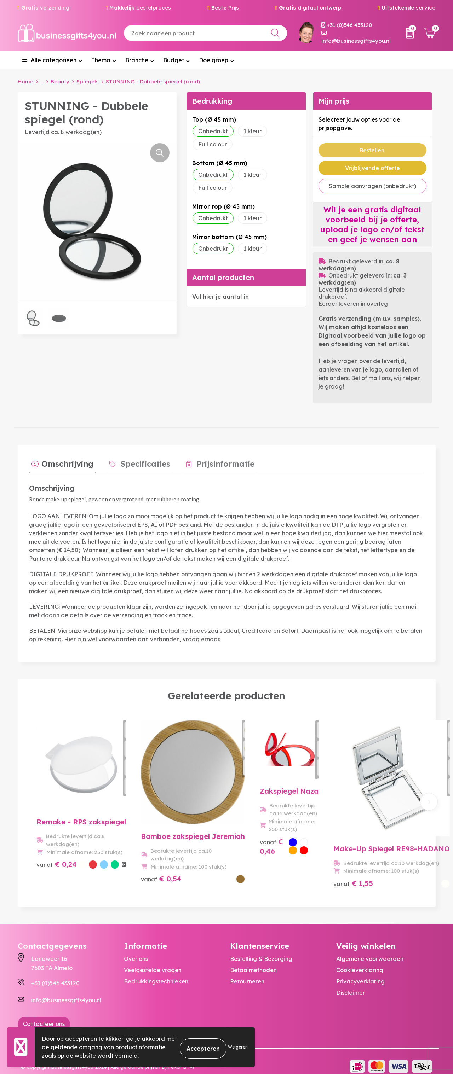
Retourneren (247, 971)
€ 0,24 (48, 869)
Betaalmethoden (253, 960)
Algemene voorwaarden (369, 948)
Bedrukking (212, 101)
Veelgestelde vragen (153, 960)
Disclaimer (350, 982)
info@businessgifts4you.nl (356, 37)
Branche (136, 60)
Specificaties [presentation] (137, 461)
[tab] (60, 463)
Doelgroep (213, 60)
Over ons (136, 948)
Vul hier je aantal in (220, 296)
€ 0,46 (254, 864)
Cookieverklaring (359, 960)
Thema (100, 60)
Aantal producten (223, 277)
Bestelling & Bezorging (261, 948)
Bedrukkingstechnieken (156, 971)
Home (25, 81)
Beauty (60, 81)
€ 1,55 (352, 864)
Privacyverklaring (360, 971)
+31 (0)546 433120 (346, 25)
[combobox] (205, 33)
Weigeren (238, 1047)
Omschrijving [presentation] (65, 461)
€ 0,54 (155, 864)
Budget (173, 60)
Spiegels (87, 81)
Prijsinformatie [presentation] (212, 461)
